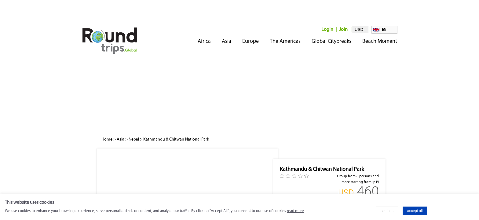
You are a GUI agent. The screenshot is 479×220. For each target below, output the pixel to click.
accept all (415, 211)
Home (106, 139)
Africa (204, 41)
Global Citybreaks (331, 41)
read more (295, 210)
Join (343, 29)
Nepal (134, 139)
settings (387, 211)
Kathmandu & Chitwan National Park (176, 139)
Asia (226, 41)
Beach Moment (379, 41)
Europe (250, 41)
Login (327, 29)
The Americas (285, 41)
